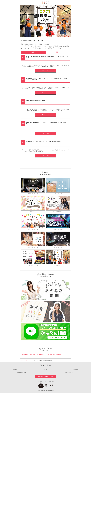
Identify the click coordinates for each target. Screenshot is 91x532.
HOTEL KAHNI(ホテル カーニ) (31, 168)
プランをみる (45, 94)
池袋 (34, 473)
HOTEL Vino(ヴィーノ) (29, 214)
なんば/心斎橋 (40, 473)
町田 (31, 473)
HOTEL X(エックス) (28, 257)
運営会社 (15, 488)
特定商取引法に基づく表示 (22, 491)
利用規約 (45, 488)
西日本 (58, 52)
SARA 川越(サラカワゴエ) (29, 76)
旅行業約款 (75, 488)
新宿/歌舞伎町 (25, 473)
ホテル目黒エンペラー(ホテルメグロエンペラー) (36, 122)
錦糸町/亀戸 (59, 473)
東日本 (33, 52)
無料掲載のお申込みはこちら (45, 495)
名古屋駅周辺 (51, 473)
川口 (46, 473)
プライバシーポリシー (68, 491)
